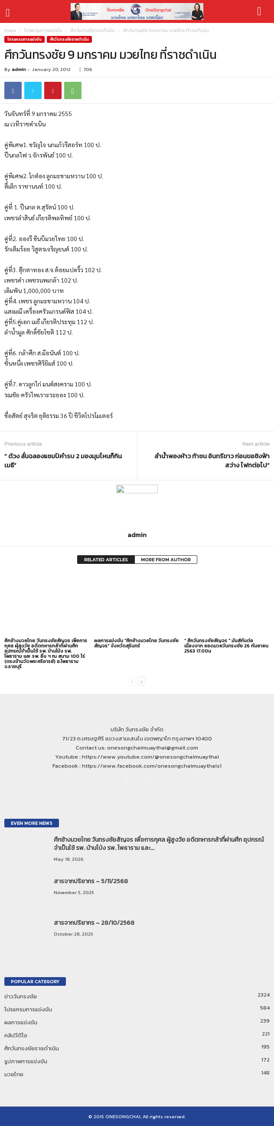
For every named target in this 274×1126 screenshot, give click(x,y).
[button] (260, 11)
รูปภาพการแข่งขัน (25, 1061)
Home (10, 30)
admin (19, 69)
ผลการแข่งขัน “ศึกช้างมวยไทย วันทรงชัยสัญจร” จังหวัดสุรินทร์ (136, 643)
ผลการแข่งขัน (20, 1022)
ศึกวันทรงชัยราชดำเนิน (92, 30)
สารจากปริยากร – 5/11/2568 (91, 881)
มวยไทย (13, 1074)
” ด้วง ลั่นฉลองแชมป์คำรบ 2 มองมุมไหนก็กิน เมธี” (63, 460)
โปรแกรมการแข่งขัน (43, 30)
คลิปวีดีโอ (15, 1035)
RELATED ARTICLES (106, 559)
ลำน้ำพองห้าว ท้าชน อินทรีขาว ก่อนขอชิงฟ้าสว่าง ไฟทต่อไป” (212, 460)
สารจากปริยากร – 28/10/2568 (94, 922)
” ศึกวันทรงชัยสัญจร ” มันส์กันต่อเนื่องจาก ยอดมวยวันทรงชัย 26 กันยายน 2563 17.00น (226, 645)
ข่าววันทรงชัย (20, 996)
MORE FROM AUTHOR (166, 559)
